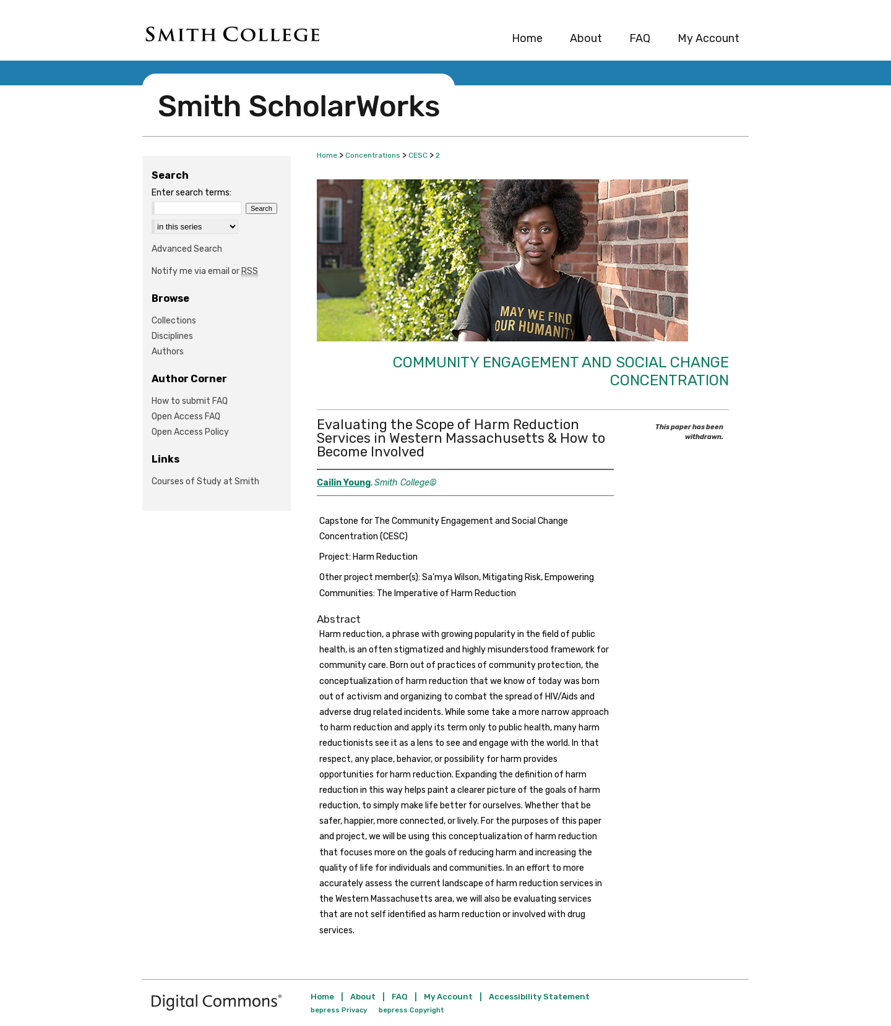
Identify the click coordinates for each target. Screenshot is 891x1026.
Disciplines (172, 336)
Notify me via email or (205, 271)
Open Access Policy (190, 432)
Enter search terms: (191, 192)
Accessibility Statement (539, 996)
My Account (448, 996)
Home (327, 155)
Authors (168, 351)
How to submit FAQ (190, 401)
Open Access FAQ (186, 416)
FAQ (400, 996)
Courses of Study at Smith (205, 481)
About (363, 996)
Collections (174, 320)
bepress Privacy (339, 1010)
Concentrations (372, 155)
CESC (418, 155)
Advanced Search (187, 249)
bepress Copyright (411, 1010)
